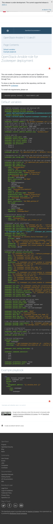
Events (3, 461)
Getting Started (5, 477)
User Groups (5, 458)
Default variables (9, 49)
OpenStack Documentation (32, 30)
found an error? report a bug (12, 426)
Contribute (4, 468)
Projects (3, 444)
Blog (2, 449)
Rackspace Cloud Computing (18, 513)
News (3, 451)
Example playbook (10, 52)
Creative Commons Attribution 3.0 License (25, 414)
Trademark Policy (6, 493)
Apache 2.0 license (33, 511)
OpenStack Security (7, 447)
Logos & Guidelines (7, 490)
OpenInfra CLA (5, 497)
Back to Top (46, 9)
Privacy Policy (5, 495)
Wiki (2, 481)
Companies (4, 465)
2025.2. (4, 5)
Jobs (2, 463)
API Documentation (7, 479)
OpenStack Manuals (7, 474)
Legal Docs (4, 488)
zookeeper (14, 85)
